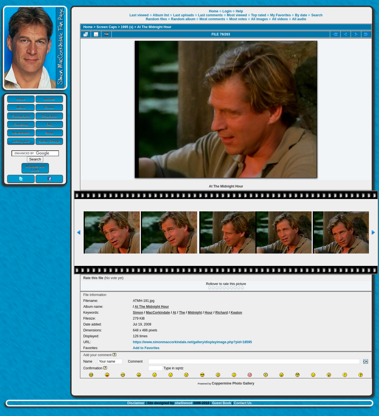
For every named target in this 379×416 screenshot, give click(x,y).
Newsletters (20, 132)
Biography (49, 115)
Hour (209, 313)
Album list (161, 15)
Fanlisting (20, 124)
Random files (156, 19)
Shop (49, 132)
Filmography (21, 115)
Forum (49, 107)
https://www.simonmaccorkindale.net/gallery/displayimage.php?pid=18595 (192, 342)
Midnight (195, 313)
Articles (49, 99)
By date (301, 15)
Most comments (212, 19)
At (174, 313)
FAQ (49, 124)
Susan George (49, 141)
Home (21, 99)
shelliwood (183, 403)
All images (259, 19)
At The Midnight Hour (154, 27)
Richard (221, 313)
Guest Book (221, 403)
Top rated (258, 15)
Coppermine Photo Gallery (233, 383)
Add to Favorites (146, 348)
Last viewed (139, 15)
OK (366, 361)
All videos (280, 19)
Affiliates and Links (35, 168)
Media (21, 107)
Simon (138, 313)
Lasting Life (20, 141)
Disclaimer (136, 403)
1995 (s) (127, 27)
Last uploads (183, 15)
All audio (299, 19)
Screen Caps (107, 27)
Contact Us (243, 403)
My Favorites (280, 15)
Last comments (210, 15)
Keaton (236, 313)
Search (317, 15)
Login (227, 11)
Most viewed (237, 15)
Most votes (238, 19)
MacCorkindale (158, 313)
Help (239, 11)
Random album (183, 19)
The (182, 313)
